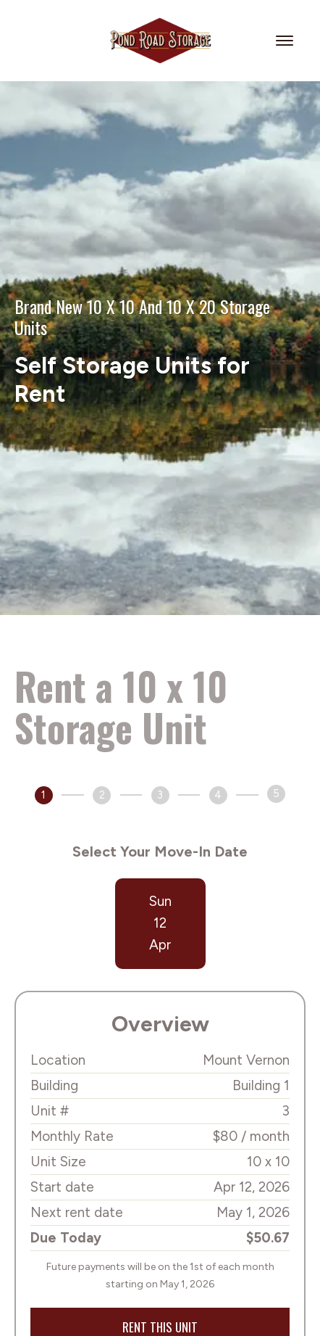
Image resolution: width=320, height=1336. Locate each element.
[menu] (287, 40)
